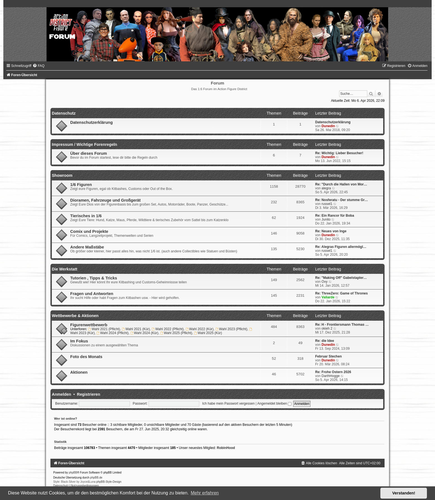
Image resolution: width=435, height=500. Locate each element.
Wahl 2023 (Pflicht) (231, 329)
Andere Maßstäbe (87, 247)
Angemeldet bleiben (274, 403)
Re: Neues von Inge (330, 231)
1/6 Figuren (81, 184)
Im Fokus (79, 341)
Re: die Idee (324, 341)
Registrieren (88, 394)
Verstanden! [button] (403, 493)
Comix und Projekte (89, 231)
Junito (326, 219)
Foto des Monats (86, 356)
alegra (326, 188)
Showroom (62, 175)
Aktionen (79, 372)
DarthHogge (331, 376)
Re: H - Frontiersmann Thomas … (342, 325)
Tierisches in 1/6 (86, 216)
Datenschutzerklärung (91, 122)
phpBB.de (96, 477)
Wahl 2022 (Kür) (199, 329)
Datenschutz (64, 113)
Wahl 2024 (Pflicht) (112, 333)
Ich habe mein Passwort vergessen (228, 403)
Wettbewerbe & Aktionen (75, 315)
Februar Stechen (328, 356)
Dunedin (328, 126)
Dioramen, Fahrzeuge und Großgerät (105, 200)
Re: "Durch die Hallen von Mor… (341, 184)
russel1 (327, 204)
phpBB (73, 472)
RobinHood (226, 448)
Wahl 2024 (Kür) (144, 333)
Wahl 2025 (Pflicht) (176, 333)
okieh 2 (327, 328)
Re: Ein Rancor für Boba (334, 216)
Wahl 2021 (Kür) (136, 329)
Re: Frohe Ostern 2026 (333, 372)
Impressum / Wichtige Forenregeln (84, 144)
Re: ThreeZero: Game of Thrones (341, 293)
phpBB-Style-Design (108, 481)
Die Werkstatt (64, 269)
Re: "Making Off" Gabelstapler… (341, 278)
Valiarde (328, 297)
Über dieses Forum (88, 153)
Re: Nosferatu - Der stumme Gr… (341, 200)
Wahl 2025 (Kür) (208, 333)
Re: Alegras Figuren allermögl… (340, 247)
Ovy (325, 282)
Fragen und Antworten (91, 293)
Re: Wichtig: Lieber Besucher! (339, 153)
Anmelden (61, 394)
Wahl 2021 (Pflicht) (104, 329)
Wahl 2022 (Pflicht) (168, 329)
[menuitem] (38, 66)
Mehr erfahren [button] (205, 493)
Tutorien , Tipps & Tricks (93, 278)
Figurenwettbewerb (88, 325)
